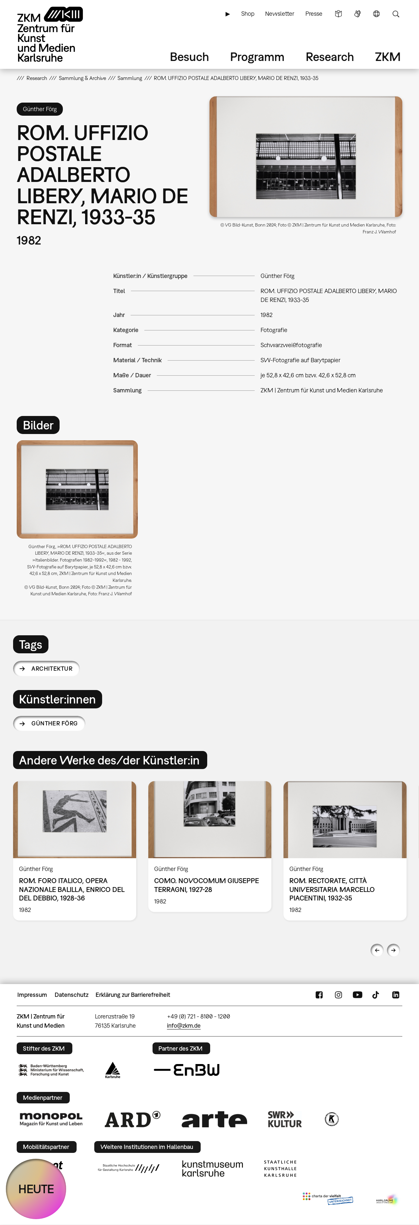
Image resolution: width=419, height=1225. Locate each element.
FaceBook (319, 995)
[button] (306, 156)
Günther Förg (54, 723)
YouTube (357, 995)
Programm (257, 56)
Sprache (376, 14)
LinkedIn (395, 995)
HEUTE (36, 1189)
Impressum (32, 994)
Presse (313, 13)
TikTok (376, 995)
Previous (377, 950)
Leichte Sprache (338, 14)
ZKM (388, 56)
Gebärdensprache (357, 14)
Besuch (189, 56)
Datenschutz (71, 994)
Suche (395, 14)
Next (393, 950)
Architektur (51, 668)
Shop (247, 13)
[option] (80, 521)
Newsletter (279, 13)
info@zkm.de (184, 1025)
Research (330, 56)
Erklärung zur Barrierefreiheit (133, 994)
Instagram (338, 995)
